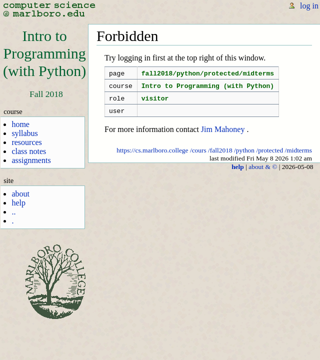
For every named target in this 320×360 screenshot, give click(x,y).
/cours (198, 156)
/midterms (298, 156)
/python (244, 156)
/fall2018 (220, 156)
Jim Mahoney (223, 135)
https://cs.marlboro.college (152, 156)
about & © (262, 172)
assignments (31, 160)
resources (27, 142)
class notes (29, 151)
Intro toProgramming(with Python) (44, 54)
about (21, 194)
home (21, 124)
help (19, 202)
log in (309, 6)
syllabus (25, 133)
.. (14, 212)
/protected (269, 156)
